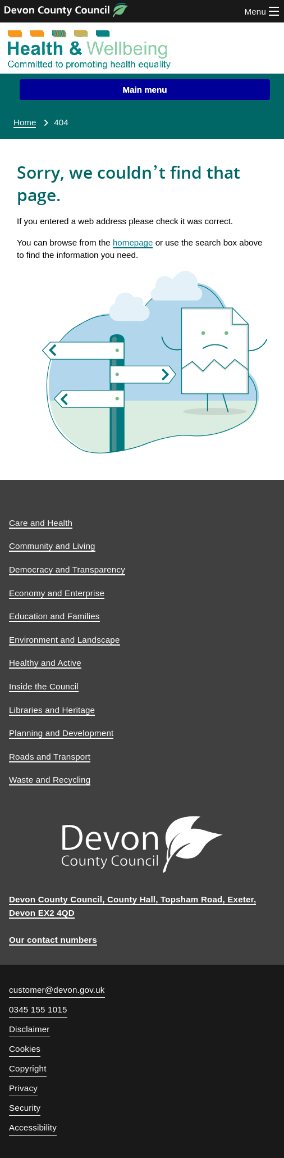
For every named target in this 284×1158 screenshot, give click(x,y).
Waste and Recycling (49, 779)
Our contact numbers (53, 939)
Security (24, 1107)
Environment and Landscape (64, 639)
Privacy (23, 1088)
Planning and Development (61, 733)
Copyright (28, 1068)
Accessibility (33, 1127)
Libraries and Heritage (52, 710)
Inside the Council (44, 686)
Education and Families (54, 616)
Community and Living (52, 546)
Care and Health (40, 523)
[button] (145, 89)
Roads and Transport (49, 756)
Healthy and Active (45, 662)
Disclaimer (29, 1029)
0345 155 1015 (38, 1010)
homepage (133, 242)
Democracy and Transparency (67, 569)
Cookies (24, 1048)
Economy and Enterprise (56, 593)
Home (24, 122)
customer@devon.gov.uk (57, 989)
